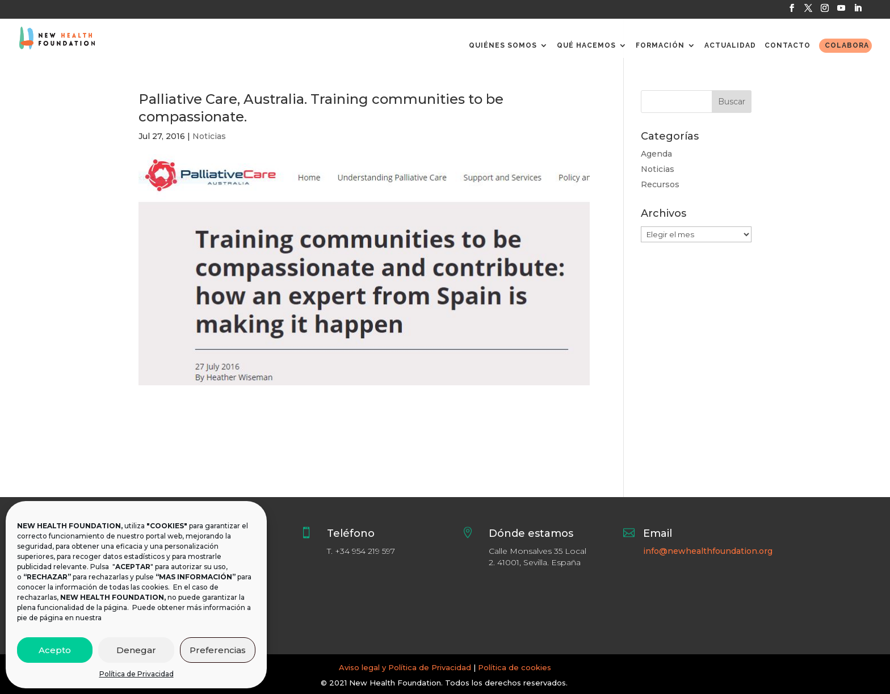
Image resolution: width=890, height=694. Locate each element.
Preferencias (218, 650)
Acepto (55, 650)
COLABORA (847, 45)
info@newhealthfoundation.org (708, 551)
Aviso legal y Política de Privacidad (405, 667)
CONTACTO (788, 45)
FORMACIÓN (660, 45)
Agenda (656, 154)
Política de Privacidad (136, 674)
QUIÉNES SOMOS (503, 45)
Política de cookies (514, 667)
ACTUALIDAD (730, 45)
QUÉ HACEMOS (586, 45)
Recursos (660, 184)
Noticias (209, 136)
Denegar (136, 650)
